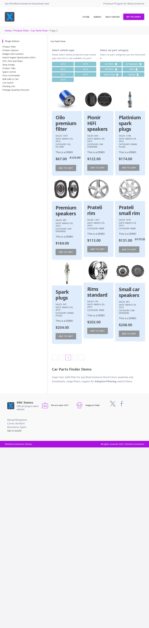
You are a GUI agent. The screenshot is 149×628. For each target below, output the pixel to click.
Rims (70, 226)
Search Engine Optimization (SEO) (18, 57)
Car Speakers (109, 145)
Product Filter (21, 30)
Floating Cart (8, 86)
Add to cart (66, 167)
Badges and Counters (13, 53)
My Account (133, 16)
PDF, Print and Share (12, 61)
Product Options (10, 50)
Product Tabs (8, 68)
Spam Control (9, 71)
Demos (97, 16)
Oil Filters (63, 145)
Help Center (112, 16)
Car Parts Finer (39, 30)
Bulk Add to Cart (10, 79)
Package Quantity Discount (15, 89)
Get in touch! (14, 430)
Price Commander (11, 75)
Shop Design (8, 64)
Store (86, 16)
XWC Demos (25, 402)
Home (8, 30)
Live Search (8, 82)
